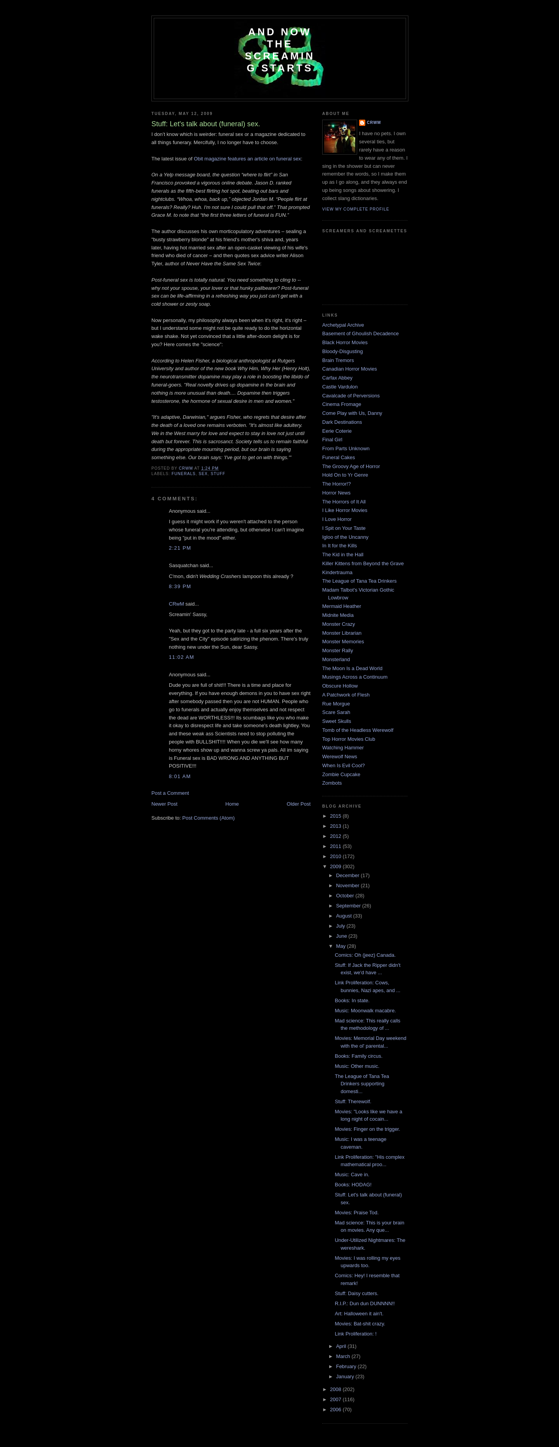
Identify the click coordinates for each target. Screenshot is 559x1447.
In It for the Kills (339, 546)
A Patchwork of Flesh (346, 695)
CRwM (176, 604)
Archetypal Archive (343, 325)
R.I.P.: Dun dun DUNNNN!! (364, 1303)
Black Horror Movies (345, 342)
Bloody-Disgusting (342, 351)
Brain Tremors (338, 360)
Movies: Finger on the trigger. (367, 1129)
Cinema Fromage (341, 404)
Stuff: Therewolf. (353, 1101)
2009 (336, 866)
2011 (336, 846)
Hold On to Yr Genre (345, 475)
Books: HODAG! (353, 1185)
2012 (336, 836)
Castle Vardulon (340, 387)
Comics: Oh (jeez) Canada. (365, 955)
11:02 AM (181, 657)
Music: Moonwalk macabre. (365, 1010)
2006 (336, 1409)
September (349, 906)
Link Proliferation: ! (356, 1334)
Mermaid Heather (341, 606)
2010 (336, 856)
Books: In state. (352, 1000)
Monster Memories (343, 641)
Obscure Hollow (340, 686)
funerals (184, 474)
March (344, 1356)
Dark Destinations (342, 422)
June (342, 936)
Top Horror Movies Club (348, 739)
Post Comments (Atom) (208, 818)
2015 (336, 816)
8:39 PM (180, 586)
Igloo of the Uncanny (345, 537)
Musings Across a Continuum (354, 677)
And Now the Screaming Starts (280, 50)
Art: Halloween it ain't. (359, 1313)
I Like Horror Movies (344, 510)
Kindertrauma (337, 572)
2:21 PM (180, 548)
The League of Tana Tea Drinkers (359, 581)
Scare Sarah (336, 712)
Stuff (218, 474)
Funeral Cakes (338, 457)
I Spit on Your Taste (344, 528)
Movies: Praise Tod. (356, 1212)
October (346, 895)
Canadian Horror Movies (349, 369)
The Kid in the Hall (342, 554)
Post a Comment (170, 793)
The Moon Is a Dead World (352, 668)
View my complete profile (355, 209)
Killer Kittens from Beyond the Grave (363, 563)
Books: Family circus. (358, 1056)
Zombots (332, 783)
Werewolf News (339, 756)
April (342, 1346)
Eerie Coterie (337, 431)
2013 (336, 826)
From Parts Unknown (346, 448)
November (348, 885)
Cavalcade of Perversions (351, 396)
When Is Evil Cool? (343, 765)
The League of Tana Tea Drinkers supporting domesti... (362, 1083)
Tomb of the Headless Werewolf (357, 730)
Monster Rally (337, 650)
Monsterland (336, 659)
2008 (336, 1389)
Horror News (336, 493)
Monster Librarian (341, 633)
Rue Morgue (336, 704)
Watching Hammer (343, 747)
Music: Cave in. (352, 1174)
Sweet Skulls (336, 721)
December (348, 875)
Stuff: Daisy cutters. (356, 1293)
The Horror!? (336, 484)
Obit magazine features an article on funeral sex (247, 159)
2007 (336, 1399)
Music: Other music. (357, 1066)
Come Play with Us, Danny (352, 413)
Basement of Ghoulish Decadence (360, 333)
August (344, 916)
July (341, 926)
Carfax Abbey (337, 378)
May (341, 946)
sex (203, 474)
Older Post (299, 804)
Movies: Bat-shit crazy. (360, 1324)
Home (232, 804)
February (347, 1366)
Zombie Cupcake (341, 774)
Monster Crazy (338, 624)
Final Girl (332, 439)
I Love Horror (337, 519)
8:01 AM (180, 776)
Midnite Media (338, 615)
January (346, 1376)
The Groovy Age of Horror (351, 466)
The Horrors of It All (344, 502)
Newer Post (164, 804)
